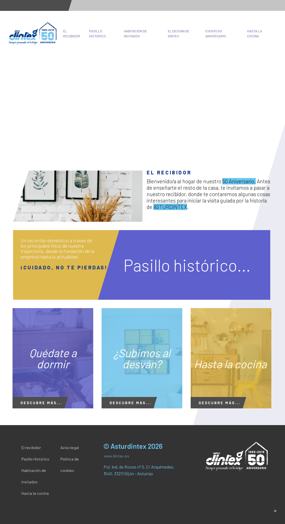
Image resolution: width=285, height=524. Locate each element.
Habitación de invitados (135, 33)
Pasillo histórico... (186, 265)
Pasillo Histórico (97, 33)
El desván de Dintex (178, 33)
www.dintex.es (116, 456)
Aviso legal (69, 447)
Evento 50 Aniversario (215, 33)
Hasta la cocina (254, 33)
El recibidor (71, 33)
